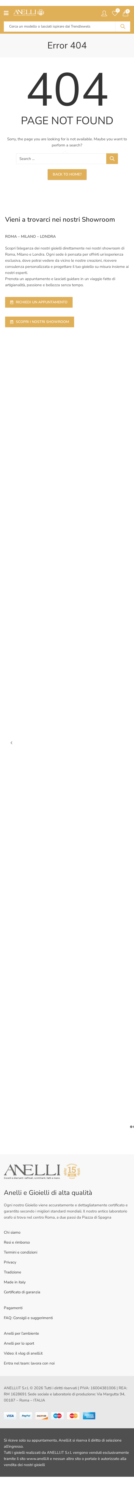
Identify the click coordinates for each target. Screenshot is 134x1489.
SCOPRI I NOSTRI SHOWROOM (39, 321)
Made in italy (15, 1282)
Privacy (10, 1262)
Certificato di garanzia (22, 1292)
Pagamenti (13, 1307)
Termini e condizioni (20, 1252)
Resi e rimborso (17, 1242)
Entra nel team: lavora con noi (29, 1363)
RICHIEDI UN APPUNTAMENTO (39, 302)
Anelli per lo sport (19, 1343)
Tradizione (12, 1272)
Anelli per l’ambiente (21, 1333)
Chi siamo (12, 1232)
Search (122, 26)
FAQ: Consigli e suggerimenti (28, 1317)
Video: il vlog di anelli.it (23, 1353)
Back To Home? (67, 174)
